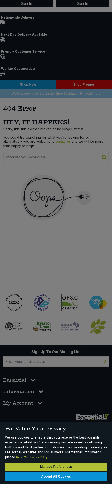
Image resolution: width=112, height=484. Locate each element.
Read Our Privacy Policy (32, 457)
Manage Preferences (56, 466)
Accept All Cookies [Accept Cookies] (56, 476)
